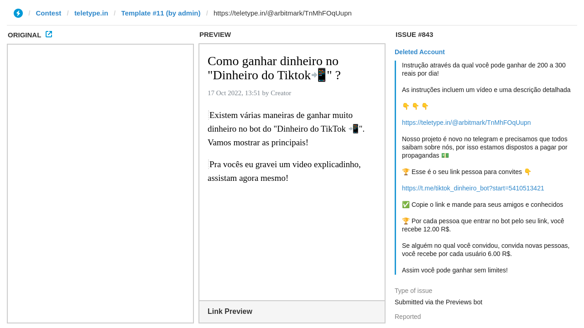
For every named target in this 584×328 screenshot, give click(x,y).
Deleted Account (420, 52)
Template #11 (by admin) (161, 13)
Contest (49, 13)
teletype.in (91, 13)
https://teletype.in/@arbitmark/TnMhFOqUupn (466, 122)
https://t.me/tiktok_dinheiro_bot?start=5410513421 (473, 188)
